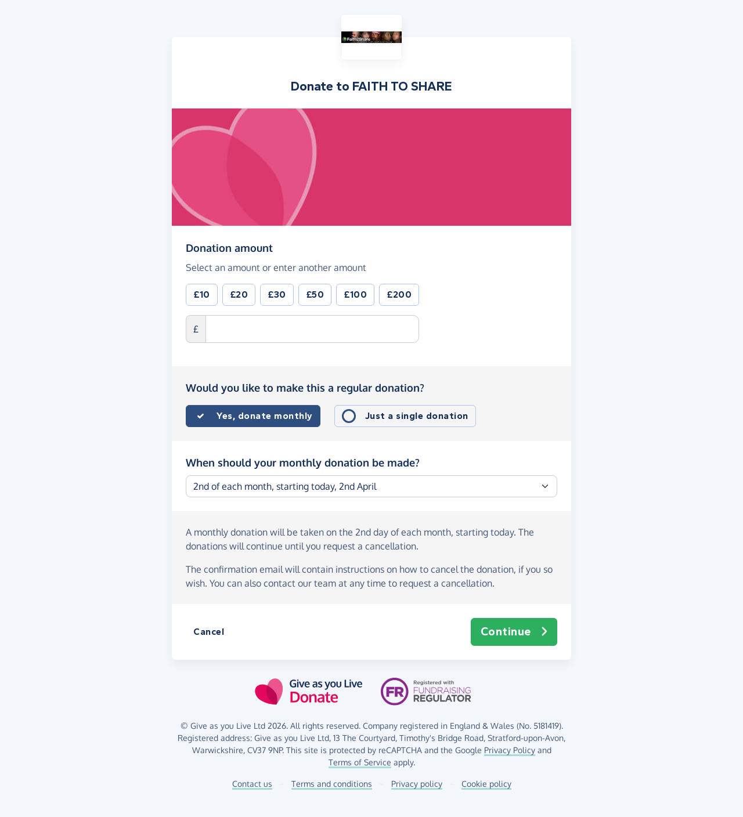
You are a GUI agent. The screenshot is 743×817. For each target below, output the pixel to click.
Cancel (208, 631)
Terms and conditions (331, 784)
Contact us (252, 784)
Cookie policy (486, 784)
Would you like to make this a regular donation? (305, 387)
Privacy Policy (509, 750)
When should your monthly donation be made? (303, 462)
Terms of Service (360, 762)
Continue (514, 632)
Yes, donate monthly (265, 415)
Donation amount (229, 247)
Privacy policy (416, 784)
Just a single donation (416, 415)
